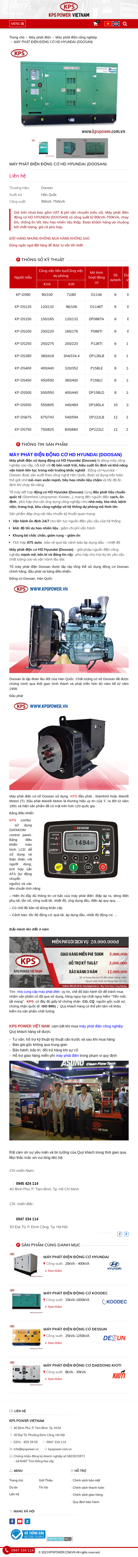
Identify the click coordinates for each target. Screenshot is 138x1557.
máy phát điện (67, 1056)
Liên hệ (14, 1494)
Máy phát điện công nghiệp (76, 37)
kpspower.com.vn (60, 1449)
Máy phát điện (40, 37)
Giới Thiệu (46, 1480)
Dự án (13, 1487)
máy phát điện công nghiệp (100, 1026)
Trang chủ (16, 37)
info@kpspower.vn (26, 1449)
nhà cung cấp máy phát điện (38, 992)
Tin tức (43, 1487)
